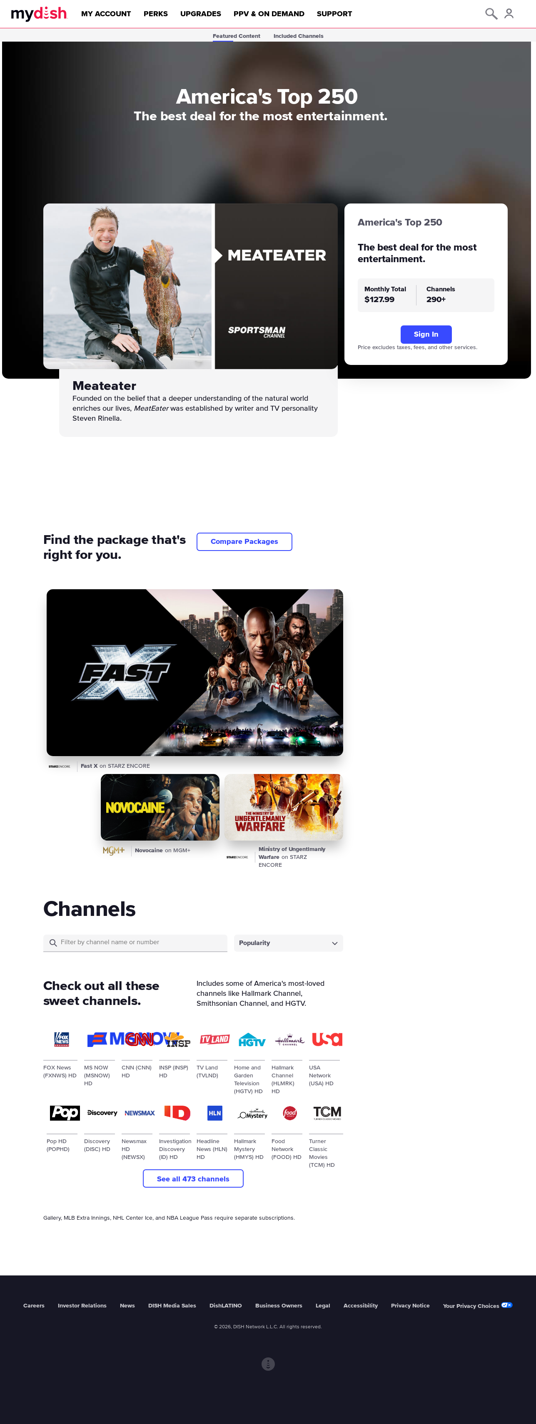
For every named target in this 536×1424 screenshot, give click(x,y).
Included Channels (299, 36)
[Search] (140, 942)
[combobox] (288, 943)
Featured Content (236, 36)
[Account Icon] (508, 14)
